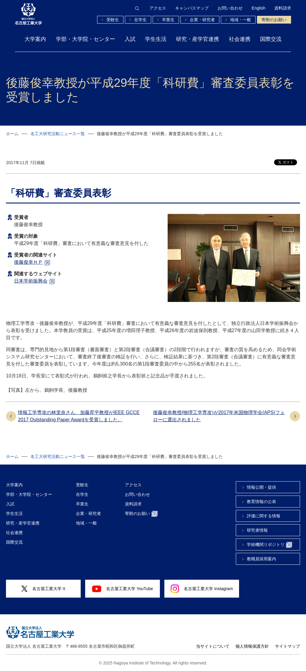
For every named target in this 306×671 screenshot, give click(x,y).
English (258, 8)
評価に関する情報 (263, 515)
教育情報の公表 (261, 501)
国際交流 (270, 39)
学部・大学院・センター (85, 39)
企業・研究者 (202, 19)
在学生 (140, 19)
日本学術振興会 (31, 280)
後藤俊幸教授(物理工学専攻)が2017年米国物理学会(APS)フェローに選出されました (219, 416)
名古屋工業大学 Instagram (202, 588)
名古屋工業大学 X (43, 589)
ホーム (12, 133)
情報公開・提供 (261, 487)
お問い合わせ (230, 8)
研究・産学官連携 (197, 39)
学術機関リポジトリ (269, 545)
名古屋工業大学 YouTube (122, 588)
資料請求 (282, 8)
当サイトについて (213, 646)
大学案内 (35, 39)
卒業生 (168, 19)
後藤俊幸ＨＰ (28, 262)
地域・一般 (240, 19)
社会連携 (239, 39)
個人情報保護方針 (252, 646)
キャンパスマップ (192, 8)
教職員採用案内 (261, 558)
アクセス (157, 8)
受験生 (112, 19)
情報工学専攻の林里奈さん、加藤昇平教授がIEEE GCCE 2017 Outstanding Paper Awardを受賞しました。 (79, 416)
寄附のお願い (274, 19)
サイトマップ (287, 646)
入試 (130, 39)
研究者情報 (257, 530)
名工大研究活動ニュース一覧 (57, 133)
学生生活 (155, 39)
